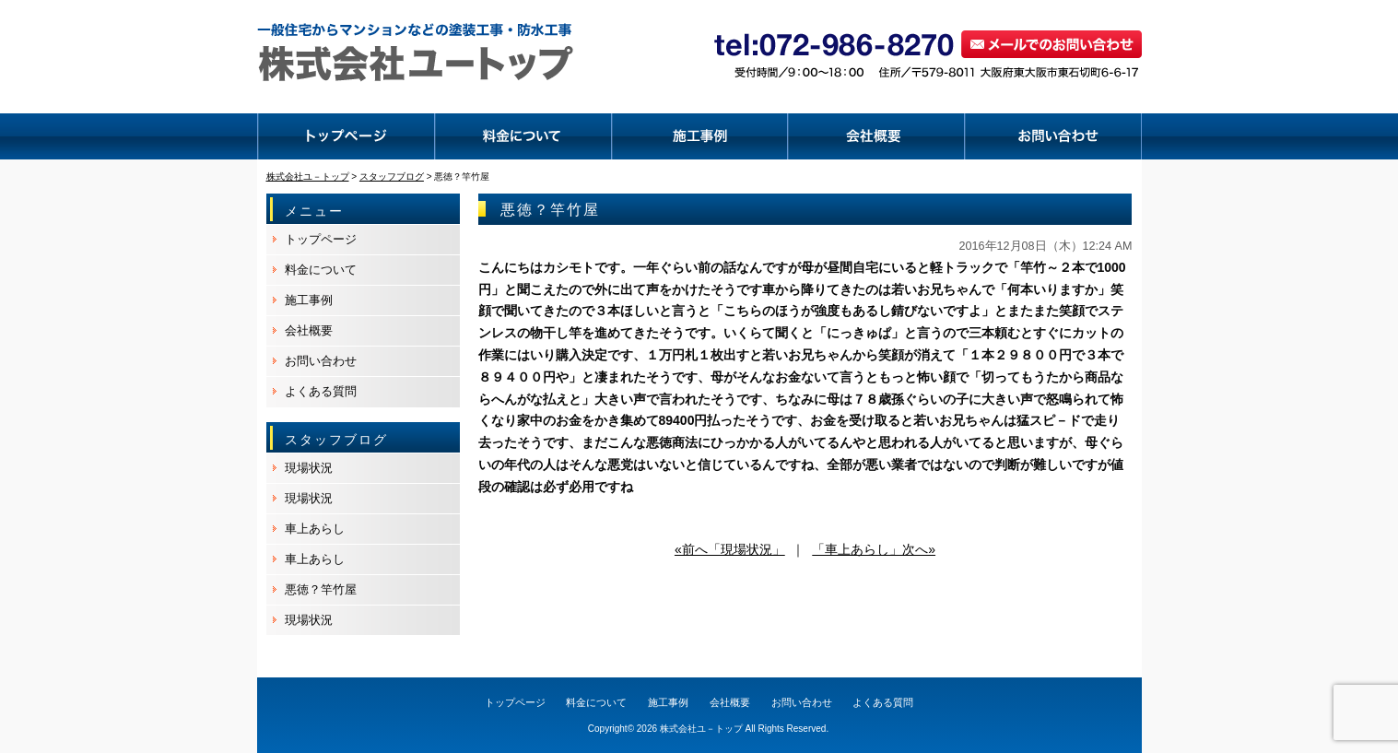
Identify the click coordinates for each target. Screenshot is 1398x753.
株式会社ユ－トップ (701, 729)
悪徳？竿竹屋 (321, 589)
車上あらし (315, 528)
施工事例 (309, 300)
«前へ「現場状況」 (730, 549)
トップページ (321, 239)
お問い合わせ (321, 361)
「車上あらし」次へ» (873, 549)
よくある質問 (321, 391)
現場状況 (309, 468)
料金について (321, 269)
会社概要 (309, 330)
